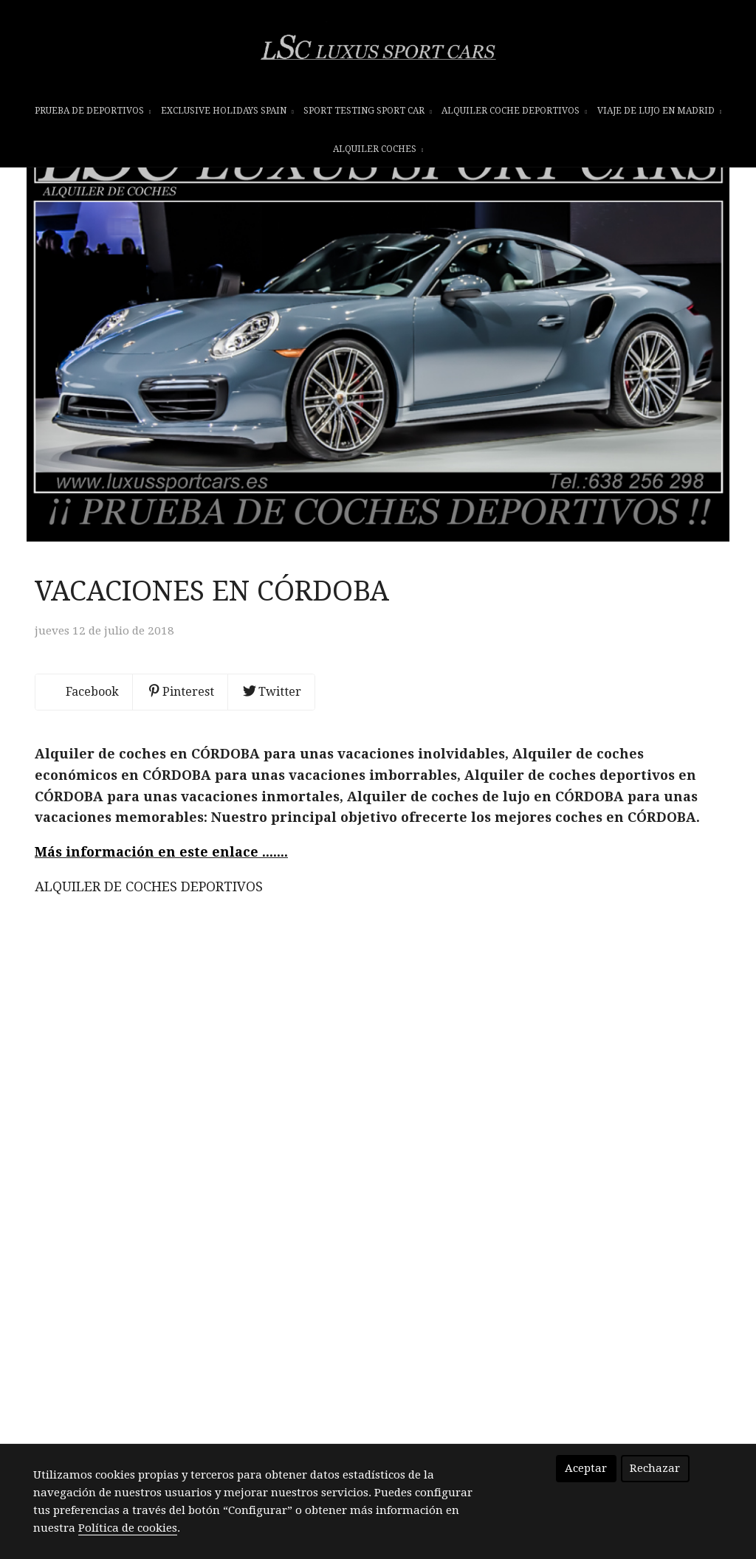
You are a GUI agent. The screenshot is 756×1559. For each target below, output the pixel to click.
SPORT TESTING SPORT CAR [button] (367, 116)
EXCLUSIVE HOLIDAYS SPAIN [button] (227, 116)
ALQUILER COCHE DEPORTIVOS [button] (514, 116)
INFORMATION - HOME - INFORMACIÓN (381, 1409)
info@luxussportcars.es (394, 1378)
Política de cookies (127, 1528)
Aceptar (586, 1468)
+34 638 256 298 (318, 1360)
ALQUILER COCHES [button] (378, 154)
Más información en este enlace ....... (161, 942)
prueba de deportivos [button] (93, 116)
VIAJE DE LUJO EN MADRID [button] (659, 116)
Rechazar (655, 1468)
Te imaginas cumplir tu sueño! (380, 1440)
